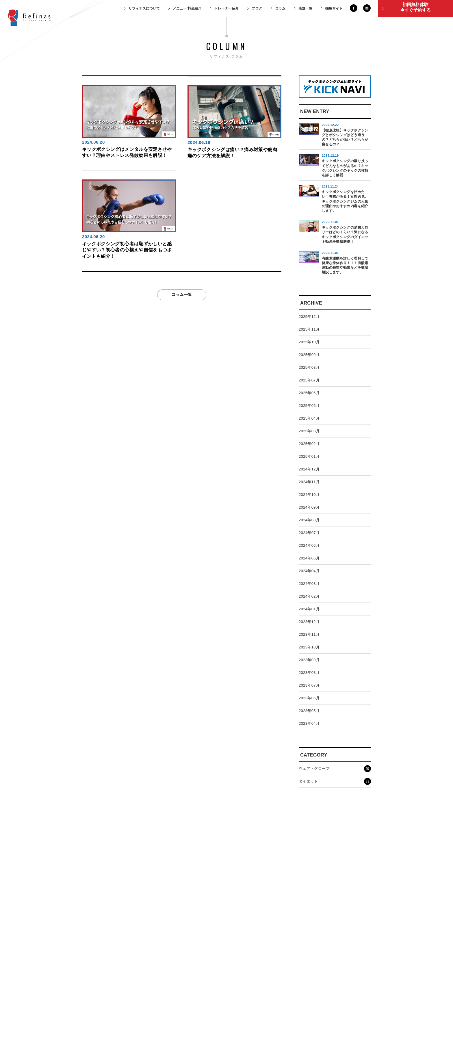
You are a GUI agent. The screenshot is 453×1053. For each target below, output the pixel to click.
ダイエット (335, 781)
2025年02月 (309, 444)
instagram (367, 8)
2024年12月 (309, 469)
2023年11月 (309, 634)
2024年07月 (309, 533)
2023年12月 (309, 622)
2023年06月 (309, 698)
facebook (353, 8)
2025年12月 (309, 316)
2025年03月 (309, 431)
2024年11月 (309, 482)
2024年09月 (309, 507)
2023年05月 (309, 711)
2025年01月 (309, 456)
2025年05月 (309, 405)
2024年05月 (309, 558)
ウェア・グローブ (335, 768)
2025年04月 (309, 418)
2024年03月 (309, 583)
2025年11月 (309, 329)
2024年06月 (309, 545)
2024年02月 (309, 596)
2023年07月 (309, 685)
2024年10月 (309, 494)
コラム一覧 (182, 294)
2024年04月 (309, 571)
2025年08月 (309, 367)
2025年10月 (309, 342)
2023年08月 (309, 672)
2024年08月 (309, 520)
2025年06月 (309, 393)
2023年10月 (309, 647)
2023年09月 (309, 660)
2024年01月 (309, 609)
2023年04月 (309, 723)
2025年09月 (309, 355)
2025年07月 (309, 380)
